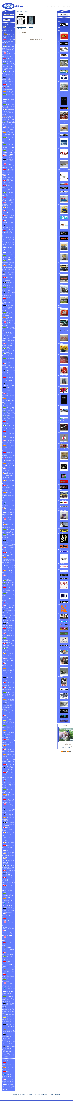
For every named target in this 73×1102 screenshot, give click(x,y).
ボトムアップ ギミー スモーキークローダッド (8, 834)
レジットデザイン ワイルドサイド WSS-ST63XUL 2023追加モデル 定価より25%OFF (8, 999)
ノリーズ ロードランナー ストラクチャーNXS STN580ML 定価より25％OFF (8, 74)
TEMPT (63, 322)
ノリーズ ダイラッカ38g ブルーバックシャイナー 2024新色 (8, 791)
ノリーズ (63, 187)
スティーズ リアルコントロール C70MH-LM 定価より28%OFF (8, 801)
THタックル (63, 437)
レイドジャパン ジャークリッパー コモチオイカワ (8, 549)
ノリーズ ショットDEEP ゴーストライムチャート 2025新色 (8, 289)
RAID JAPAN (63, 538)
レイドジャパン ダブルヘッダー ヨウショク (8, 665)
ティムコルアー (63, 217)
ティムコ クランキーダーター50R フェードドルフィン (8, 41)
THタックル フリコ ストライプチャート (8, 1015)
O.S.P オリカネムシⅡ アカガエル (8, 404)
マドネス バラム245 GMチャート (8, 1068)
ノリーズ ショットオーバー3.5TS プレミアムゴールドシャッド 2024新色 (8, 695)
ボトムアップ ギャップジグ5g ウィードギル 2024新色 (8, 819)
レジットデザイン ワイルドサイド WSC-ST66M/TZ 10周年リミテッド (8, 495)
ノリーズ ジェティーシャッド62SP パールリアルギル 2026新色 (8, 257)
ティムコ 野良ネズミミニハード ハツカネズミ (8, 971)
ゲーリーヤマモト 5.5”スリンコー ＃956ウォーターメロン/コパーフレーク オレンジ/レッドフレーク (8, 672)
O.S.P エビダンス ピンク (8, 746)
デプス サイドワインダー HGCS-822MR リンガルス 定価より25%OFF (8, 308)
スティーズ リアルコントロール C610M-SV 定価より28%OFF (8, 660)
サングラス (63, 86)
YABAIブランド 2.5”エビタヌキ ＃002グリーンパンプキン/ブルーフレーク (8, 476)
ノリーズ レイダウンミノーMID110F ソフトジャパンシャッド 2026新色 (8, 140)
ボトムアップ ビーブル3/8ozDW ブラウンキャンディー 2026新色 (8, 199)
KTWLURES (63, 546)
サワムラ (63, 77)
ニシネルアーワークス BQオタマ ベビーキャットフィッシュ (8, 465)
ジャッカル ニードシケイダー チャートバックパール (8, 712)
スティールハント (63, 153)
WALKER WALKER (63, 289)
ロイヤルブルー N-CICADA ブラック (8, 156)
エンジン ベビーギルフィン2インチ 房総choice (8, 1031)
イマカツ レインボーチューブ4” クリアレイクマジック (8, 35)
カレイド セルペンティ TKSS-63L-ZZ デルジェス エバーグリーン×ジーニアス (8, 861)
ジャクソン (63, 246)
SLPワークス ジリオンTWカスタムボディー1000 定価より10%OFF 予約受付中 (8, 1037)
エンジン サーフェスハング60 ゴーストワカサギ (8, 938)
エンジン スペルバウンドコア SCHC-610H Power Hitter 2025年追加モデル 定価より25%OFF (8, 455)
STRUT (63, 550)
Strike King (61, 420)
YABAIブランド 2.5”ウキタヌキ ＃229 (8, 953)
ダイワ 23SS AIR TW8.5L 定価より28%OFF (8, 851)
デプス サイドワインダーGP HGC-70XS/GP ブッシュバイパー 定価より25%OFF (8, 1087)
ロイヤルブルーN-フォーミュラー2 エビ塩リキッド (8, 244)
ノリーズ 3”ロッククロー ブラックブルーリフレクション (8, 727)
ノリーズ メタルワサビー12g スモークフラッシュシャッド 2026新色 (8, 152)
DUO (63, 595)
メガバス (63, 108)
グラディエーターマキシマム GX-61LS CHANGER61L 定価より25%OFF (8, 366)
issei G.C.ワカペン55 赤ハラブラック (8, 422)
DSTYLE (63, 570)
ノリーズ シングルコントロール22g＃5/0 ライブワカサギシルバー (8, 531)
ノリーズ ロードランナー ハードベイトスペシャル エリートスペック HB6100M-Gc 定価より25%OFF (8, 597)
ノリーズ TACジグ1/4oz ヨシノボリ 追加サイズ (8, 329)
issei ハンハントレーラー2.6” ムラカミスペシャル (8, 433)
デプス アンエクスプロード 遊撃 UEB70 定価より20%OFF (8, 1048)
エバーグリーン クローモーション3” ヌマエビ (8, 650)
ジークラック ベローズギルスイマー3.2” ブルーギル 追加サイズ (8, 895)
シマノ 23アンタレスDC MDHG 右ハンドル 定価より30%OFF (8, 867)
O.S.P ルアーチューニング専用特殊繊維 (8, 88)
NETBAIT (63, 348)
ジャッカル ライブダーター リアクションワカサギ (8, 655)
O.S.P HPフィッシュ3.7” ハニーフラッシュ (8, 750)
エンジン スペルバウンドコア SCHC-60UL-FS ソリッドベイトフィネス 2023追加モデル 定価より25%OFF (8, 881)
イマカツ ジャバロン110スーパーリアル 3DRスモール (8, 460)
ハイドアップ (63, 142)
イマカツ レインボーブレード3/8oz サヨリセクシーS (8, 567)
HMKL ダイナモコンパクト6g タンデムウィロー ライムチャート (8, 360)
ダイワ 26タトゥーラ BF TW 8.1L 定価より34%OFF (8, 182)
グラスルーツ (63, 715)
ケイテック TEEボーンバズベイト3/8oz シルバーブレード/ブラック (8, 333)
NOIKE (63, 209)
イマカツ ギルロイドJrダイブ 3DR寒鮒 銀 (8, 217)
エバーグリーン (63, 54)
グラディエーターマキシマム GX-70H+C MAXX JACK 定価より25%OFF (8, 112)
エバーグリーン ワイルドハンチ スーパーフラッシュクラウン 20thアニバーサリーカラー (8, 590)
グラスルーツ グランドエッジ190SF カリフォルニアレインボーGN (8, 905)
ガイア (63, 577)
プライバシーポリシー (55, 1094)
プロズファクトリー (63, 267)
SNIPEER (63, 506)
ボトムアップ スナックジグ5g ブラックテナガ (8, 395)
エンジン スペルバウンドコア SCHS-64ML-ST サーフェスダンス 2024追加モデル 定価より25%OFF (8, 776)
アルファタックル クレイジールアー (63, 651)
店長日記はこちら (66, 747)
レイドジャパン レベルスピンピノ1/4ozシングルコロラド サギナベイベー (8, 380)
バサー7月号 (8, 44)
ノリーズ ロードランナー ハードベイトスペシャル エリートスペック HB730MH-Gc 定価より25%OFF (8, 66)
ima (63, 481)
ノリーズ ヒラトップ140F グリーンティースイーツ (8, 101)
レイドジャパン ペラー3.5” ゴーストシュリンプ (8, 161)
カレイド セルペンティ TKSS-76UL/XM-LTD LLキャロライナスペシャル (8, 390)
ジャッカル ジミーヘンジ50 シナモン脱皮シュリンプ (8, 805)
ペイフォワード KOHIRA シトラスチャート (8, 993)
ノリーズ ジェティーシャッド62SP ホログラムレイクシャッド (8, 414)
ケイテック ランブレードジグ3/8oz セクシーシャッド (8, 688)
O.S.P (63, 24)
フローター (63, 695)
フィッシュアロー (63, 466)
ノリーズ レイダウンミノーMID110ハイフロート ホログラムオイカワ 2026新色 (8, 124)
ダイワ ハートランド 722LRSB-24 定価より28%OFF (8, 829)
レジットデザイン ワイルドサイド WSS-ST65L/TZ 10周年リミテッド (8, 448)
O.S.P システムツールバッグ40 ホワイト (8, 815)
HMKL (63, 224)
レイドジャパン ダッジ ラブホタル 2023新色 (8, 915)
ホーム (17, 11)
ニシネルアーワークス (63, 703)
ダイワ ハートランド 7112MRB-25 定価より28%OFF (8, 620)
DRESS (63, 410)
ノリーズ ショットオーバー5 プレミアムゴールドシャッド (8, 958)
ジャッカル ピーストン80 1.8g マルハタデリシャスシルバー (8, 984)
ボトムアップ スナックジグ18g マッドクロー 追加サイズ (8, 323)
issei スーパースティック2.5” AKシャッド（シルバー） (8, 470)
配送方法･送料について (43, 1094)
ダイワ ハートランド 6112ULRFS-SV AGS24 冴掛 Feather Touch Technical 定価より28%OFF (8, 742)
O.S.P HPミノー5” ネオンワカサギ (8, 603)
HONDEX (63, 681)
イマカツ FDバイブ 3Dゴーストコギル (8, 92)
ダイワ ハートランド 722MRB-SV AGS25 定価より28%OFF (8, 526)
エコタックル (63, 48)
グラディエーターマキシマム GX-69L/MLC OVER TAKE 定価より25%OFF (8, 80)
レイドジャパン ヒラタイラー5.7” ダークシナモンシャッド (8, 722)
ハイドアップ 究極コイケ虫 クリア (8, 871)
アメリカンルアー (63, 198)
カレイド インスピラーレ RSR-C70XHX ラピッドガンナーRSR (8, 129)
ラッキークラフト (62, 121)
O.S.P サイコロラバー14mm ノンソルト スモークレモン (8, 554)
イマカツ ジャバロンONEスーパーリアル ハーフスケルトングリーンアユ (8, 373)
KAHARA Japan (63, 515)
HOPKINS (63, 337)
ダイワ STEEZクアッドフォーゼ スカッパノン (8, 274)
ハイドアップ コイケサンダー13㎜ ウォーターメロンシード (8, 635)
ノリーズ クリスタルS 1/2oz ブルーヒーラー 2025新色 (8, 314)
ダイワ (59, 94)
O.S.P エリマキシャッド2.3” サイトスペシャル (8, 761)
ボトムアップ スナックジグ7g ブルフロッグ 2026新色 (8, 204)
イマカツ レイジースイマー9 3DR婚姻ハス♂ (8, 949)
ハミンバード (63, 689)
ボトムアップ (63, 624)
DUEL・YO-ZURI (63, 502)
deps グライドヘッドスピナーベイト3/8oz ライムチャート (8, 572)
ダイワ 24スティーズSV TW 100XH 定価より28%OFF (8, 824)
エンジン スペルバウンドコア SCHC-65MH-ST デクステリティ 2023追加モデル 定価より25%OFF (8, 889)
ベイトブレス (63, 233)
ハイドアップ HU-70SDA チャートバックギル (8, 756)
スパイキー (63, 238)
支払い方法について (31, 1094)
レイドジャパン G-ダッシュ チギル (8, 919)
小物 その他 (63, 256)
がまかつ (63, 399)
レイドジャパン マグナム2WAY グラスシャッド (8, 1081)
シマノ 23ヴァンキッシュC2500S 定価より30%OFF (8, 1005)
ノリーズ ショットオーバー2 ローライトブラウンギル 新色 (8, 262)
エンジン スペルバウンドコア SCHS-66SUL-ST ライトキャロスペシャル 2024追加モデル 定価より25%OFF (8, 784)
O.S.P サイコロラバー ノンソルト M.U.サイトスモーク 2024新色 (8, 769)
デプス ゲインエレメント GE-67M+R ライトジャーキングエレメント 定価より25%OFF (8, 295)
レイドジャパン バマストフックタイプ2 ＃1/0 (8, 222)
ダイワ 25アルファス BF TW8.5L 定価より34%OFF (8, 630)
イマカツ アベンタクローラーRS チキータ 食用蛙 (8, 505)
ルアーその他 (63, 127)
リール (63, 670)
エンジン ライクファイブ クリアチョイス (8, 736)
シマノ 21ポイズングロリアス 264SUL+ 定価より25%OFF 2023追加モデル (8, 1011)
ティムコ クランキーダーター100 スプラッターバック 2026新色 (8, 165)
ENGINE (63, 427)
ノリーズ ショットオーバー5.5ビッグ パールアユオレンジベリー (8, 350)
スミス (63, 330)
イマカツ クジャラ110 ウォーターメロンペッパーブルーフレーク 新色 (8, 268)
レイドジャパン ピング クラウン (8, 980)
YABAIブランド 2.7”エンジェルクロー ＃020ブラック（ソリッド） (8, 134)
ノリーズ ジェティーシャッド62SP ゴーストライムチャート (8, 419)
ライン (63, 115)
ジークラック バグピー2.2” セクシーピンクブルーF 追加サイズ (8, 934)
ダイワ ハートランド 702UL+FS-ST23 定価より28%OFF (8, 855)
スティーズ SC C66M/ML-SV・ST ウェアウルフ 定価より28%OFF (8, 732)
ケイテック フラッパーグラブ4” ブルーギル (8, 1026)
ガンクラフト (61, 508)
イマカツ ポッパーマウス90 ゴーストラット (8, 923)
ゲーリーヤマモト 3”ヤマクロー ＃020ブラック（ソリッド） (8, 701)
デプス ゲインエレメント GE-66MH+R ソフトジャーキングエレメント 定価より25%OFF (8, 515)
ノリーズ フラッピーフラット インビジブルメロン (8, 96)
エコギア (63, 417)
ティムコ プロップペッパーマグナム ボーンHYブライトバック (8, 717)
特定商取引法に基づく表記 (19, 1094)
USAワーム (61, 29)
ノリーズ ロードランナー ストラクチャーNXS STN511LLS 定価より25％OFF (8, 428)
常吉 (63, 135)
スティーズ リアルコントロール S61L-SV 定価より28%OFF (8, 684)
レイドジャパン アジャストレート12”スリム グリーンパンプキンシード (8, 976)
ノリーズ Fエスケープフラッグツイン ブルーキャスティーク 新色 (8, 409)
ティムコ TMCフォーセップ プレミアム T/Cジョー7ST (8, 500)
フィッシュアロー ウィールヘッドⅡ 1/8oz (8, 384)
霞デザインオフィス (63, 615)
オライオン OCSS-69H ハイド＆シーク (8, 875)
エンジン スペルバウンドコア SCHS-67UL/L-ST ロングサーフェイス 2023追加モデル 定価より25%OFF (8, 965)
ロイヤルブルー (63, 720)
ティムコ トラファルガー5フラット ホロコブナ (8, 520)
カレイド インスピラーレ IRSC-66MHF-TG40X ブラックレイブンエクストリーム (8, 172)
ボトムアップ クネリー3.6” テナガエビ (8, 208)
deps (63, 530)
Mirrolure (63, 445)
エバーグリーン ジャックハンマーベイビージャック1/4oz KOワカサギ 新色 (8, 147)
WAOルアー (63, 278)
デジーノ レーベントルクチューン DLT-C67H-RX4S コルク (8, 679)
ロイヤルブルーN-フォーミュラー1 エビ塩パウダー (8, 239)
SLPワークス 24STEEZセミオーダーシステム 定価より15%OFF (8, 625)
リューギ (63, 633)
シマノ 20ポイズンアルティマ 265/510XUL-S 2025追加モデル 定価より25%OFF (8, 543)
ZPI (63, 359)
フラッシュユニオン (63, 601)
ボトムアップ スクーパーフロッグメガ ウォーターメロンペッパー (8, 319)
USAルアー (61, 27)
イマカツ (63, 43)
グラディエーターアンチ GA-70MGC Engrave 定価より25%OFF (8, 118)
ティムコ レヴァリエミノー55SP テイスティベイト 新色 (8, 577)
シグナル (63, 574)
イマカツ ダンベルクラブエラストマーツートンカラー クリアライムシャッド (8, 29)
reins (59, 305)
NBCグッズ (63, 390)
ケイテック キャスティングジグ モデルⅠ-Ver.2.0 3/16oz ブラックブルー (8, 1020)
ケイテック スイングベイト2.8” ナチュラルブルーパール (8, 847)
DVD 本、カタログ (63, 380)
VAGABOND (63, 566)
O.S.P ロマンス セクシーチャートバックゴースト (8, 442)
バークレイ (63, 183)
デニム (31, 27)
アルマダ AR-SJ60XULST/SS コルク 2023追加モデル (8, 900)
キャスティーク (63, 62)
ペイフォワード (63, 639)
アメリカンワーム (62, 590)
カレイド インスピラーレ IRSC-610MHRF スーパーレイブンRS (8, 60)
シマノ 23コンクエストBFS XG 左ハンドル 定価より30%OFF (8, 910)
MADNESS (63, 486)
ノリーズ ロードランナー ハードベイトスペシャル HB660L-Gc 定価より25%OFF (8, 49)
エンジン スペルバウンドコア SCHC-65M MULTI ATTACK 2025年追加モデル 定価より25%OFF (8, 561)
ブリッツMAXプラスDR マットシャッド (8, 253)
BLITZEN (63, 524)
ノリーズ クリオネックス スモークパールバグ (8, 355)
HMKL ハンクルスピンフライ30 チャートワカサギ (8, 796)
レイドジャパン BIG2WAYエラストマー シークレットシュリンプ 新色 (8, 233)
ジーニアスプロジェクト (63, 710)
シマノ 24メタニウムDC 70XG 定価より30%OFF (8, 811)
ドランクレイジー (63, 645)
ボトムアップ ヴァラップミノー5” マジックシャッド (8, 400)
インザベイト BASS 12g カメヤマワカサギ (8, 249)
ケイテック (63, 299)
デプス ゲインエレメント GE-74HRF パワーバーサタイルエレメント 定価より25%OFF (8, 707)
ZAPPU (63, 312)
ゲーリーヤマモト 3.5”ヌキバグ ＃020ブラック (8, 482)
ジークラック (63, 608)
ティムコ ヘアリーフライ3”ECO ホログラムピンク (8, 929)
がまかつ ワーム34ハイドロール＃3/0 (8, 510)
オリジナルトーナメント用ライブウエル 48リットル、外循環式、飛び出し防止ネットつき (8, 1054)
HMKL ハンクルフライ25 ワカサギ (8, 843)
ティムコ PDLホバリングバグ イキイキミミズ (8, 1043)
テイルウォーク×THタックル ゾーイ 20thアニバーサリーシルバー (8, 188)
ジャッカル (61, 92)
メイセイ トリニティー (63, 628)
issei (63, 558)
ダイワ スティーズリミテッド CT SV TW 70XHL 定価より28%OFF (8, 607)
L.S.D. (63, 369)
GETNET (63, 494)
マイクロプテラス (24, 11)
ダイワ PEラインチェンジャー (8, 1072)
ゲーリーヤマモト (63, 70)
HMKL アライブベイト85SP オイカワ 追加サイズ (8, 944)
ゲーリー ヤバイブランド (63, 175)
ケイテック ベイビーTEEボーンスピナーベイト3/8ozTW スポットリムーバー (8, 340)
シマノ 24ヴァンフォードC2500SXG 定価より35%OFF (8, 645)
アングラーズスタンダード (63, 454)
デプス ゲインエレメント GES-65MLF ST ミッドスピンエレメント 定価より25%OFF (8, 301)
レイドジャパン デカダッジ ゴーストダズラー (8, 1076)
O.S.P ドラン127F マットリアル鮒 (8, 85)
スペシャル (63, 585)
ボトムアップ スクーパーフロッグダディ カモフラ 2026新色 (8, 54)
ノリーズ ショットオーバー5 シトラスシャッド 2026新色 (8, 106)
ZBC (63, 35)
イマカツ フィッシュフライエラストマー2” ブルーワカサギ (8, 839)
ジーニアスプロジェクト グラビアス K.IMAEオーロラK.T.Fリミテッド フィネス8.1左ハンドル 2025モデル (8, 614)
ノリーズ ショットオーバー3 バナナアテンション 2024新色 (8, 640)
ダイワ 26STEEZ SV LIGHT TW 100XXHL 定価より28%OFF (8, 279)
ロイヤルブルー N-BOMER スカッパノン (8, 581)
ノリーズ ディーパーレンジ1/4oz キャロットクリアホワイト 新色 (8, 194)
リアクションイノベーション (63, 474)
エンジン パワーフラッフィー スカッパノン (8, 212)
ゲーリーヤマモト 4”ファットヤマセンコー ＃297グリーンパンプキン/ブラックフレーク (8, 488)
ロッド (63, 660)
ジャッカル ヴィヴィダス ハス (8, 438)
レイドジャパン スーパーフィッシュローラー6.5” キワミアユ (8, 177)
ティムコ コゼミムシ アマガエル (8, 989)
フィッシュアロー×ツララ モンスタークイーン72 (8, 1064)
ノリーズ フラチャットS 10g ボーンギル (8, 584)
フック (63, 100)
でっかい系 (63, 163)
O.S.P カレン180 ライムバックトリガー (8, 765)
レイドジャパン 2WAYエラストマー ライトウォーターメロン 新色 (8, 227)
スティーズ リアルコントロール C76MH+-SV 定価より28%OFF (8, 284)
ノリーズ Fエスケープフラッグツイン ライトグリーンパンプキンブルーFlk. (8, 537)
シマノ (63, 620)
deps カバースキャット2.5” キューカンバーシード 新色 (8, 345)
